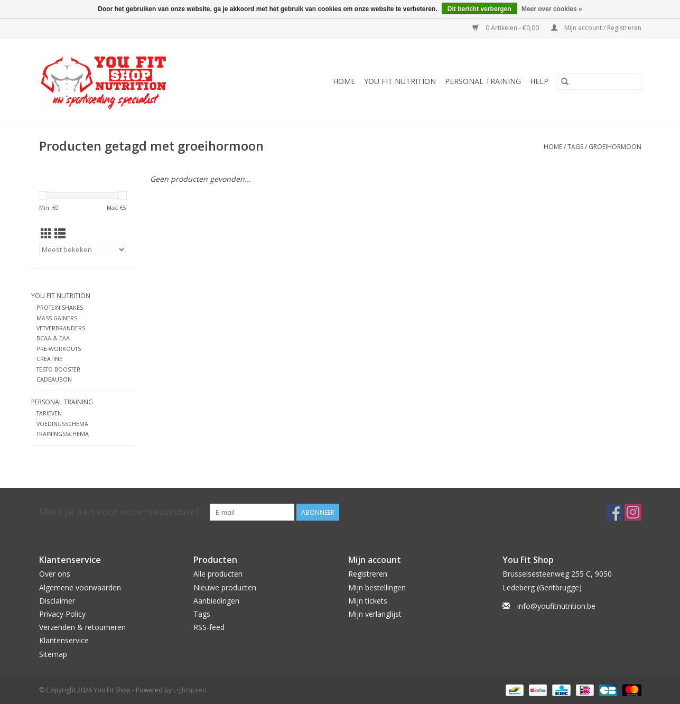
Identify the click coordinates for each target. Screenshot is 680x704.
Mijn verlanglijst (375, 614)
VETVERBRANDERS (60, 328)
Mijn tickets (367, 601)
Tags (575, 146)
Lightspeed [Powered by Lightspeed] (190, 690)
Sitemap (53, 654)
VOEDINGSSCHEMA (62, 424)
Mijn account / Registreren (596, 27)
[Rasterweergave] (46, 233)
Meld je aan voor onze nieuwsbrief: (120, 511)
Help (539, 81)
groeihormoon (615, 146)
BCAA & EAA (53, 338)
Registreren (367, 574)
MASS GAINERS (56, 318)
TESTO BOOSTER (58, 369)
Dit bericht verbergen (479, 9)
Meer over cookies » (551, 9)
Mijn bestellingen (377, 587)
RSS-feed (209, 627)
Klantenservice (64, 640)
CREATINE (49, 359)
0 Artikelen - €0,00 (506, 27)
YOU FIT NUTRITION (400, 81)
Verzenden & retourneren (82, 627)
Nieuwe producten (224, 587)
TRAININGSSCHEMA (62, 434)
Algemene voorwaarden (80, 587)
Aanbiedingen (216, 601)
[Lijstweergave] (60, 233)
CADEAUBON (54, 379)
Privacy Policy (62, 614)
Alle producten (218, 574)
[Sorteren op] (82, 249)
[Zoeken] (599, 81)
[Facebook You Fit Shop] (614, 512)
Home (344, 81)
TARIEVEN (49, 413)
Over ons (54, 574)
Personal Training (483, 81)
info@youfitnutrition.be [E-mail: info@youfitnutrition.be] (556, 606)
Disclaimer (57, 601)
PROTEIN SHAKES (59, 307)
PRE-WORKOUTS (58, 349)
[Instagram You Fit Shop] (633, 512)
